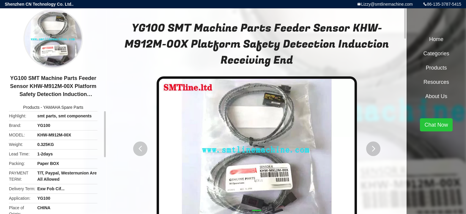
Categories (436, 53)
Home (436, 39)
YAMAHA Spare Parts (63, 107)
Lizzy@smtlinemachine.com (387, 4)
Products (31, 107)
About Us (436, 96)
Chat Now (436, 125)
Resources (436, 82)
